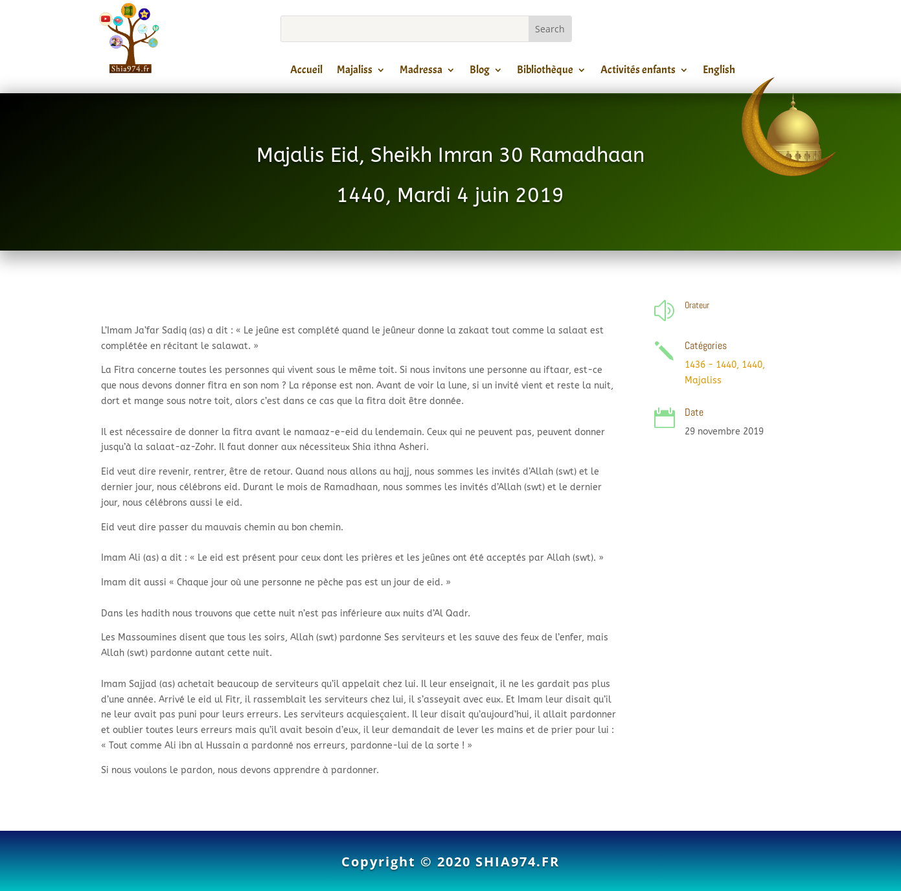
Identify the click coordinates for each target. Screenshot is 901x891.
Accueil (306, 71)
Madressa (421, 71)
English (719, 71)
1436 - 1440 (710, 364)
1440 (752, 364)
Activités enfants (638, 71)
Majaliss (354, 71)
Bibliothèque (545, 71)
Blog (480, 71)
